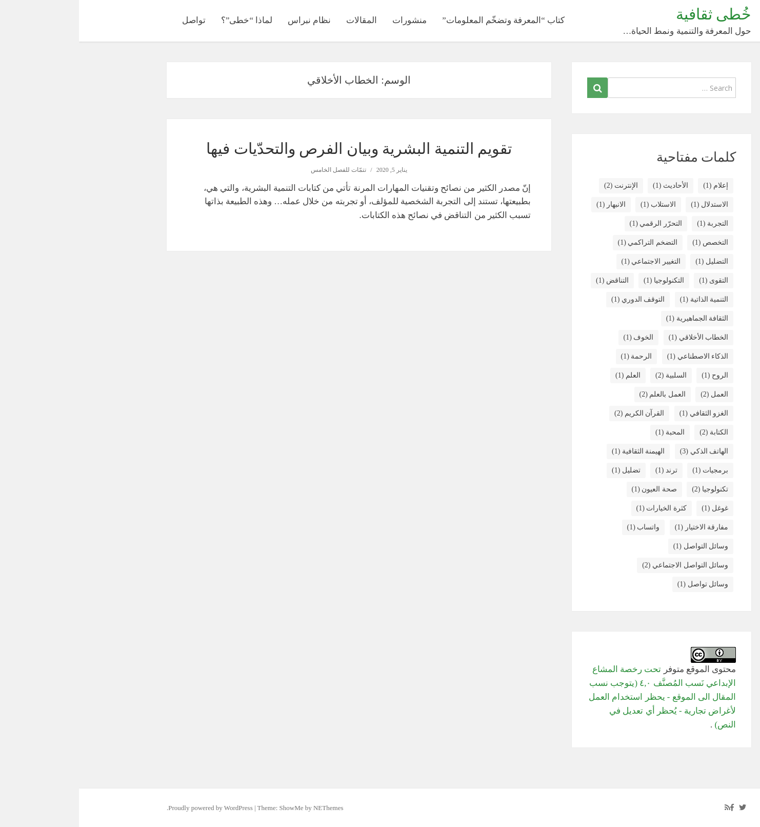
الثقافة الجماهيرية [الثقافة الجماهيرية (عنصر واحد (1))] (618, 318)
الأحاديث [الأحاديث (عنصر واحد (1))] (591, 185)
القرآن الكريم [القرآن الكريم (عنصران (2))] (560, 413)
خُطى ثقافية (635, 14)
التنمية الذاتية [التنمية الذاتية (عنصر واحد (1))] (625, 299)
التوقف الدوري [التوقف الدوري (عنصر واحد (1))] (559, 299)
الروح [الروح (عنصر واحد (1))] (636, 375)
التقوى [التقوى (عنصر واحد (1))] (634, 280)
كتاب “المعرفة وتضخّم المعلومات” (424, 20)
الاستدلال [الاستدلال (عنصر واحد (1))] (630, 204)
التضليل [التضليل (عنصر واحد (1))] (632, 261)
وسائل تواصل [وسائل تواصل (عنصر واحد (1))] (623, 584)
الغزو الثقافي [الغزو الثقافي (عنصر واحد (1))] (625, 413)
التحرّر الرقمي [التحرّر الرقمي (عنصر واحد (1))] (577, 223)
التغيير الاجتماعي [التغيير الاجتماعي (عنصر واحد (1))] (572, 261)
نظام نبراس (230, 20)
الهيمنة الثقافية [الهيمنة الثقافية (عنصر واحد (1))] (559, 451)
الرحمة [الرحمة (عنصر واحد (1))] (557, 356)
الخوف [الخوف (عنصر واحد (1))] (560, 337)
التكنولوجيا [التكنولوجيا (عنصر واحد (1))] (585, 280)
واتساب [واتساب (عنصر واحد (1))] (564, 527)
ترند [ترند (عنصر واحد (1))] (587, 470)
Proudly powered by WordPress (131, 808)
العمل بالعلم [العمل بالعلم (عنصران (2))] (584, 394)
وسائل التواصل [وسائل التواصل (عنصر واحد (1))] (621, 546)
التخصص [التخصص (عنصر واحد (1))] (631, 242)
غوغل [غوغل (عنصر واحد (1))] (636, 508)
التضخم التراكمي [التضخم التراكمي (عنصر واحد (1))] (568, 242)
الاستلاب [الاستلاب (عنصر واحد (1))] (579, 204)
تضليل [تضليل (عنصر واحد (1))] (547, 470)
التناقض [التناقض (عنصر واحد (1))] (533, 280)
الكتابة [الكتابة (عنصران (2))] (635, 432)
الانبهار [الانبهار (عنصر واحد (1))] (532, 204)
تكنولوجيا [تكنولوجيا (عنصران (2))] (631, 489)
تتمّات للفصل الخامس (259, 169)
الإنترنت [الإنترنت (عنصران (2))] (542, 185)
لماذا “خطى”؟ (167, 20)
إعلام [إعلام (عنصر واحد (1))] (636, 185)
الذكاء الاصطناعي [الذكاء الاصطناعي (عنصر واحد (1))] (618, 356)
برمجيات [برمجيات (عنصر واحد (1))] (631, 470)
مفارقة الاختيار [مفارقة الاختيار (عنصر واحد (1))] (622, 527)
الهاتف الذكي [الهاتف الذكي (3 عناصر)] (625, 451)
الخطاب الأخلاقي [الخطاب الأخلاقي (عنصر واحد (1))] (619, 337)
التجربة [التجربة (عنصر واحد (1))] (633, 223)
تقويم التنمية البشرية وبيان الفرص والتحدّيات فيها (280, 148)
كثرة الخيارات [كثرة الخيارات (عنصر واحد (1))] (582, 508)
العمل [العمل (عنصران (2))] (635, 394)
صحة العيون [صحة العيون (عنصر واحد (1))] (575, 489)
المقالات (282, 20)
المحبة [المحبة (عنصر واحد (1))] (591, 432)
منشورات (330, 20)
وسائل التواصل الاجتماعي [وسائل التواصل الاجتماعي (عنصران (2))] (606, 565)
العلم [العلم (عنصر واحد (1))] (549, 375)
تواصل (115, 20)
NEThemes (249, 808)
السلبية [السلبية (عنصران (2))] (592, 375)
